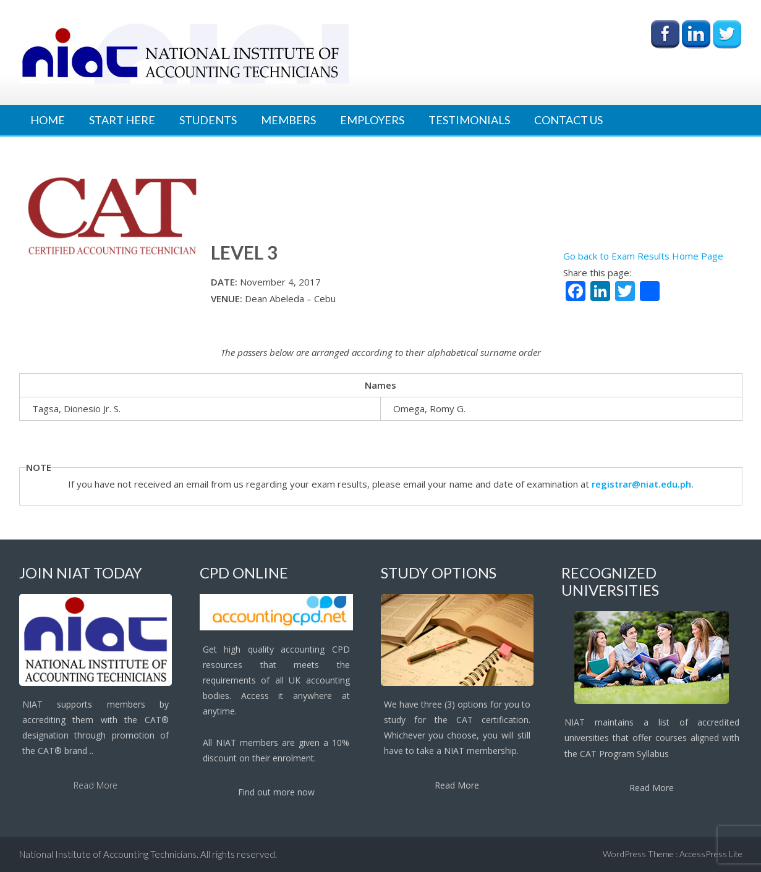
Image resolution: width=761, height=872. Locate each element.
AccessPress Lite (710, 854)
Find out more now (276, 792)
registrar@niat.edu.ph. (643, 484)
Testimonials (469, 120)
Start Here (122, 120)
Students (208, 120)
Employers (372, 120)
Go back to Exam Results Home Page (643, 256)
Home (47, 120)
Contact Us (568, 120)
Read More (95, 785)
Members (288, 120)
